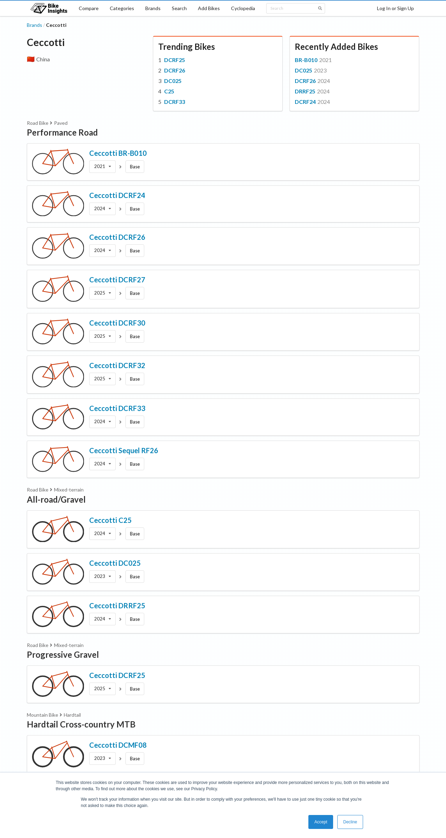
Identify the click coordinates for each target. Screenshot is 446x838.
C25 (169, 91)
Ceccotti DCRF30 (117, 323)
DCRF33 (174, 101)
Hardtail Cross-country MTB (81, 724)
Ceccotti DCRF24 (117, 195)
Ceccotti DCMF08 (118, 745)
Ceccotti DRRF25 (117, 605)
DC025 (173, 80)
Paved (61, 123)
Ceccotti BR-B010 (118, 153)
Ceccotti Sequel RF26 (123, 450)
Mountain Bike (42, 715)
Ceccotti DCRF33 (117, 408)
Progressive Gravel (63, 654)
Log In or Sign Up (395, 8)
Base (135, 166)
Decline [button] (350, 822)
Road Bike (37, 123)
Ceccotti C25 (110, 520)
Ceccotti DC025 (115, 563)
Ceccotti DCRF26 (117, 237)
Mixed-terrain (69, 490)
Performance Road (62, 132)
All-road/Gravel (56, 499)
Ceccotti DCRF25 (117, 675)
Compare (89, 8)
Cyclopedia (243, 8)
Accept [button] (320, 822)
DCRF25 (174, 59)
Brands (153, 8)
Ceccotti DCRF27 (117, 279)
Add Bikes (209, 8)
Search (179, 8)
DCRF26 (174, 70)
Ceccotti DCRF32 (117, 365)
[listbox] (102, 166)
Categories (122, 8)
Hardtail (72, 715)
